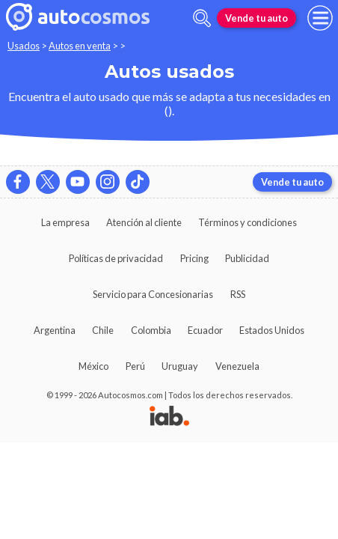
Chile (103, 330)
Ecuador (205, 330)
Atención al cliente (144, 222)
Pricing (194, 258)
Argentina (55, 330)
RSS (237, 294)
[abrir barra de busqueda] (202, 18)
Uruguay (180, 366)
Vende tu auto (256, 18)
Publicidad (247, 258)
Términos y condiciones (247, 222)
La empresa (65, 222)
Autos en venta (80, 46)
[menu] (320, 18)
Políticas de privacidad (116, 258)
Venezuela (237, 366)
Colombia (151, 330)
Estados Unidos (271, 330)
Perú (135, 366)
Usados (23, 46)
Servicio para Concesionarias (153, 294)
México (93, 366)
